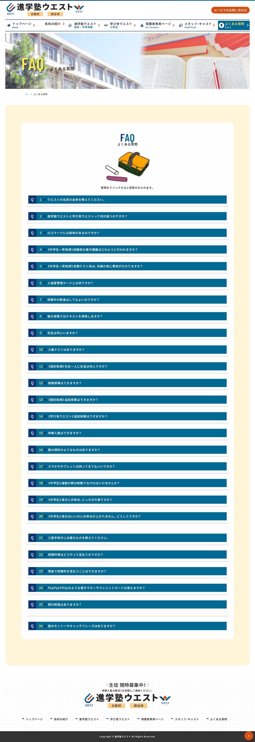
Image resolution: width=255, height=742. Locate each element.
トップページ (24, 25)
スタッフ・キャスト (201, 25)
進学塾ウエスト (87, 25)
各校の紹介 (53, 23)
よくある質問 (237, 25)
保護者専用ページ (161, 25)
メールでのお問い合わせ (230, 10)
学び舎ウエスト (123, 25)
